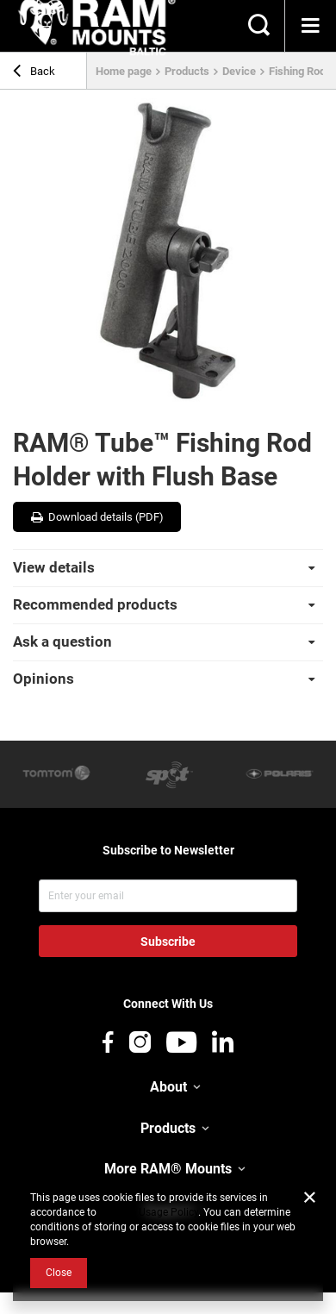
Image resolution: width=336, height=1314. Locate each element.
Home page (124, 71)
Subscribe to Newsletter (168, 850)
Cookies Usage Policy (148, 1212)
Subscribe (168, 941)
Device (239, 71)
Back (34, 73)
